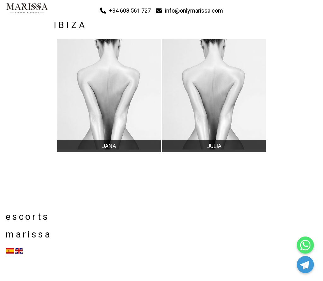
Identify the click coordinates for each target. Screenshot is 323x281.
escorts (27, 216)
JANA (109, 146)
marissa (27, 234)
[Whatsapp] (305, 245)
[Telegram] (305, 264)
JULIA (214, 146)
